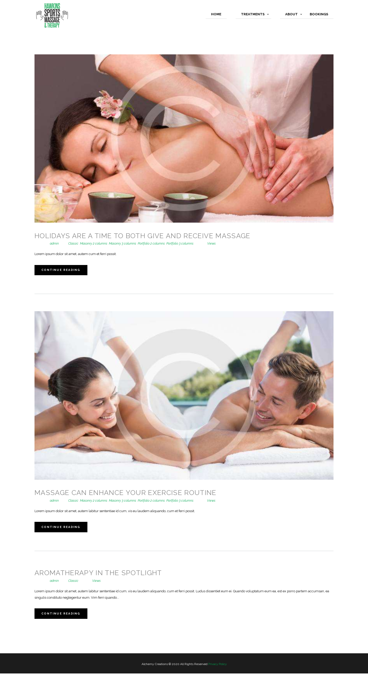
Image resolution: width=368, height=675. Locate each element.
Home (216, 14)
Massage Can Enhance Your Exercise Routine (129, 493)
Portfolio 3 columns (183, 243)
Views (212, 243)
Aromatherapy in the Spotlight (100, 574)
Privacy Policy (217, 665)
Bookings (319, 14)
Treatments (252, 14)
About (291, 14)
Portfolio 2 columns (154, 243)
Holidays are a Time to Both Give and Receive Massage (146, 236)
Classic (74, 243)
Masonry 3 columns (125, 243)
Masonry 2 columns (95, 243)
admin (54, 243)
